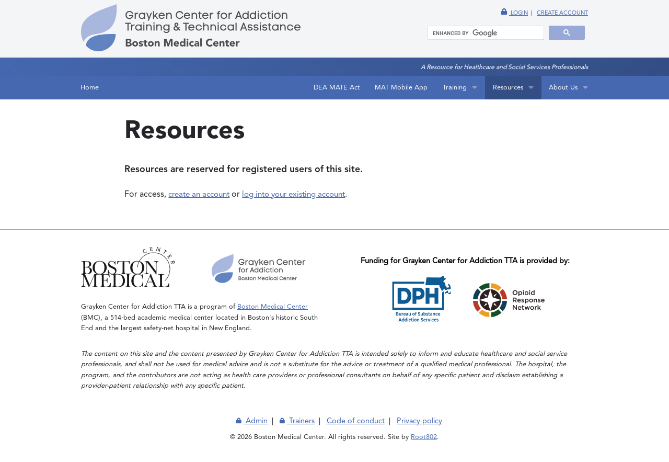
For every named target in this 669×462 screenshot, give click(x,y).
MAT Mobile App (401, 87)
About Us (563, 87)
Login (514, 13)
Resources (508, 87)
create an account (198, 194)
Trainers (297, 421)
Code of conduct (356, 421)
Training (455, 87)
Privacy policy (419, 421)
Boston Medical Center (272, 306)
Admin (252, 421)
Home (89, 87)
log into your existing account (293, 194)
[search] (481, 33)
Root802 (424, 437)
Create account (562, 13)
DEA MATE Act (337, 87)
